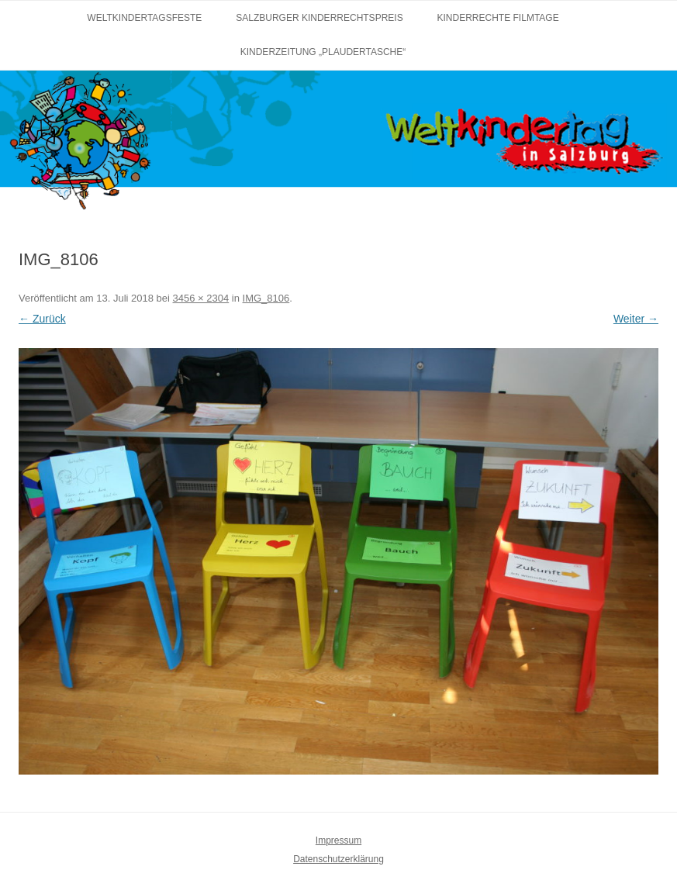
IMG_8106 (266, 298)
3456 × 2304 (201, 298)
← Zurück (42, 318)
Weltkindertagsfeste (144, 17)
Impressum (338, 840)
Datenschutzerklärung (338, 859)
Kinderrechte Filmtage (498, 17)
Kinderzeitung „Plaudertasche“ (323, 52)
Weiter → (635, 318)
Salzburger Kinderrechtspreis (319, 17)
